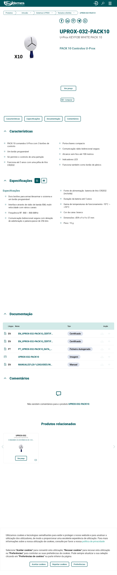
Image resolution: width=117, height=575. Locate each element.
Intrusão (24, 13)
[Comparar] (67, 100)
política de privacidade (93, 541)
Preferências (79, 564)
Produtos (9, 13)
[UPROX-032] (21, 448)
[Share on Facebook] (62, 21)
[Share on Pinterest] (73, 21)
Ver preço (68, 88)
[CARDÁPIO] (110, 3)
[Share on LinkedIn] (68, 21)
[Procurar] (102, 3)
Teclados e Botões (64, 13)
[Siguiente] (114, 446)
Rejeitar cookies (59, 564)
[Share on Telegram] (79, 21)
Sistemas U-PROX (43, 13)
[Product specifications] (44, 180)
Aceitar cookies (39, 564)
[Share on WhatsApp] (85, 21)
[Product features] (37, 180)
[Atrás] (2, 446)
